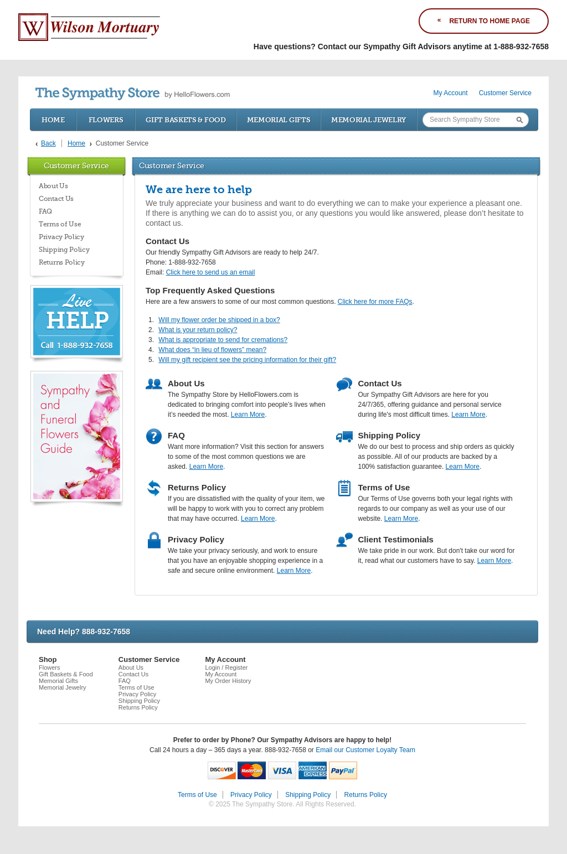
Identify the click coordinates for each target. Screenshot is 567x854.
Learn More (248, 414)
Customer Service (505, 93)
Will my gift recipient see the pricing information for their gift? (247, 360)
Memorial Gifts (279, 120)
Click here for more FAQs (375, 302)
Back (48, 143)
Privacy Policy (61, 237)
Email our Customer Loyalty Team (365, 750)
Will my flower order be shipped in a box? (219, 320)
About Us (53, 186)
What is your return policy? (197, 330)
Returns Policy (62, 262)
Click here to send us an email (210, 272)
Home (53, 120)
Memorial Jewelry (368, 120)
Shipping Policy (64, 249)
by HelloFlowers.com (132, 93)
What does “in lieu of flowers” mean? (212, 350)
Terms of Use (60, 224)
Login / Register (226, 667)
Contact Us (56, 199)
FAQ (45, 211)
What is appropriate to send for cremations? (222, 340)
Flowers (106, 120)
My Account (451, 93)
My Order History (228, 680)
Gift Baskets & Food (185, 120)
